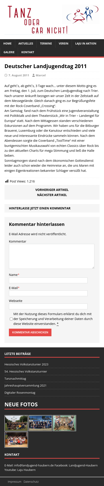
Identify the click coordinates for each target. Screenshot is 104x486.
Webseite (15, 301)
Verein (63, 43)
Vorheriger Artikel (52, 190)
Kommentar (17, 241)
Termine (46, 43)
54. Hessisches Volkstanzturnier (25, 371)
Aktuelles (25, 43)
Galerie (9, 52)
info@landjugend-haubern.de (34, 465)
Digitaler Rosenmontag (19, 393)
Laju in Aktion (85, 43)
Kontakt (27, 52)
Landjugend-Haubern (83, 465)
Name (13, 275)
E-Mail (13, 288)
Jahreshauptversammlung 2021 (25, 385)
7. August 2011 (18, 75)
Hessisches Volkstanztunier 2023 (26, 364)
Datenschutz (31, 482)
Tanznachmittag (15, 379)
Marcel (41, 75)
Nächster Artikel (52, 195)
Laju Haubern (26, 470)
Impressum (14, 482)
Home (7, 43)
